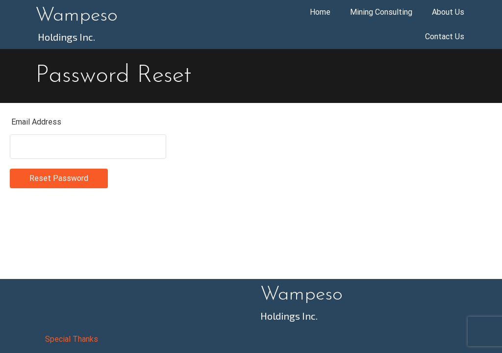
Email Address (36, 121)
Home (320, 12)
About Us (448, 12)
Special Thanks (71, 339)
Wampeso (76, 15)
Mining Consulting (381, 12)
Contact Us (444, 36)
